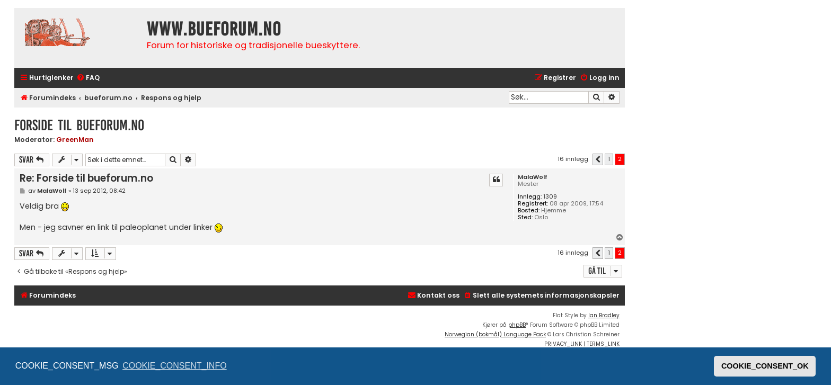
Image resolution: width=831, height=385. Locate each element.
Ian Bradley (604, 315)
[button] (598, 159)
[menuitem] (88, 78)
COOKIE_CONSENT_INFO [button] (174, 365)
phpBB (517, 325)
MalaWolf (532, 177)
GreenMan (75, 139)
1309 (550, 196)
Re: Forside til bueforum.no (86, 178)
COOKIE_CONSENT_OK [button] (765, 366)
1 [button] (609, 159)
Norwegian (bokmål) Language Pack (495, 334)
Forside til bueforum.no (79, 125)
